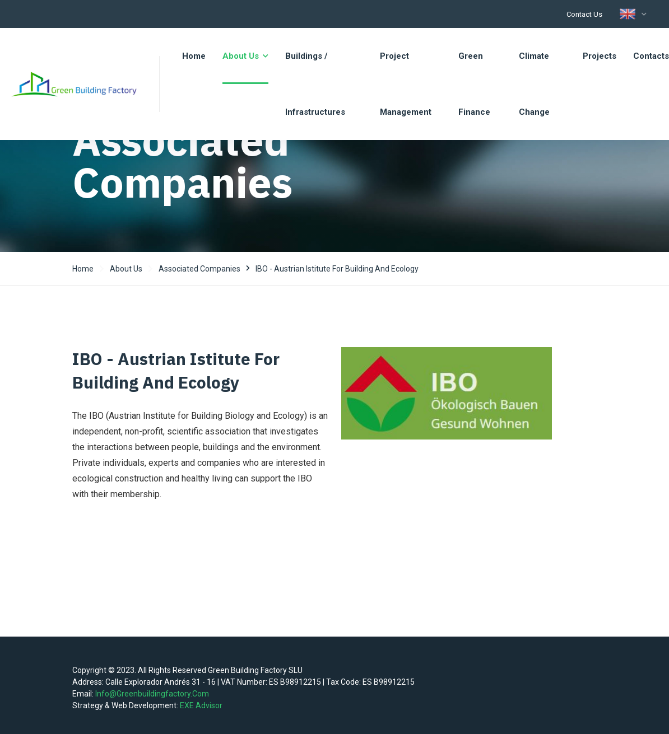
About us (126, 268)
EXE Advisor (201, 705)
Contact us (584, 14)
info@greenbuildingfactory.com (152, 693)
